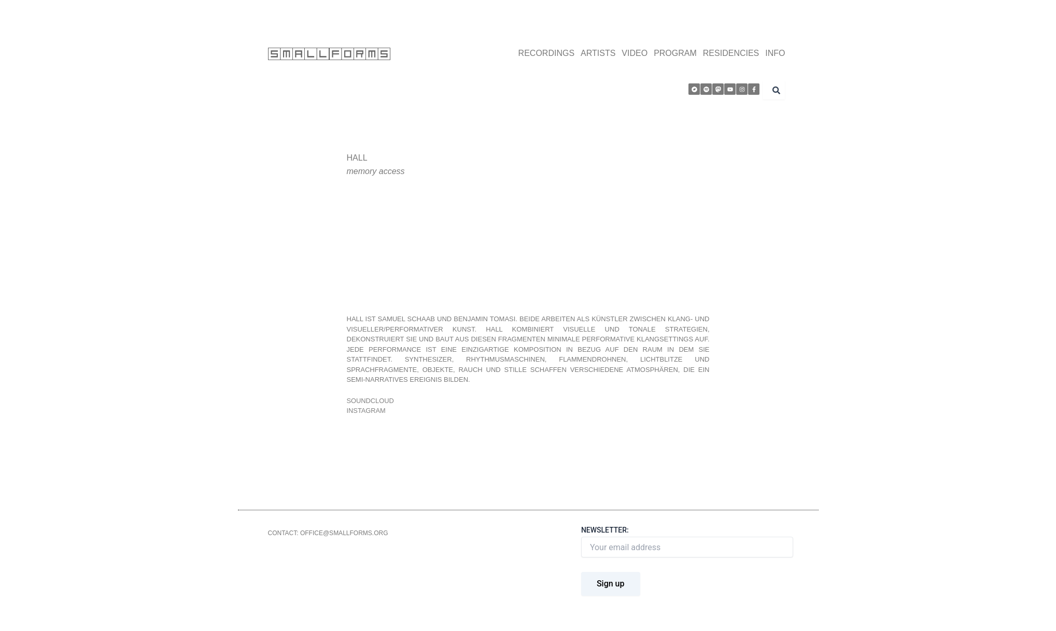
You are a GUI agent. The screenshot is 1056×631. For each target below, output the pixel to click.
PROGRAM (675, 53)
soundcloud (371, 401)
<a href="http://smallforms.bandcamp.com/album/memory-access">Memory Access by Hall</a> (509, 245)
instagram (366, 410)
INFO (775, 53)
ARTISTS (598, 53)
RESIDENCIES (731, 53)
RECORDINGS (546, 53)
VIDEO (634, 53)
